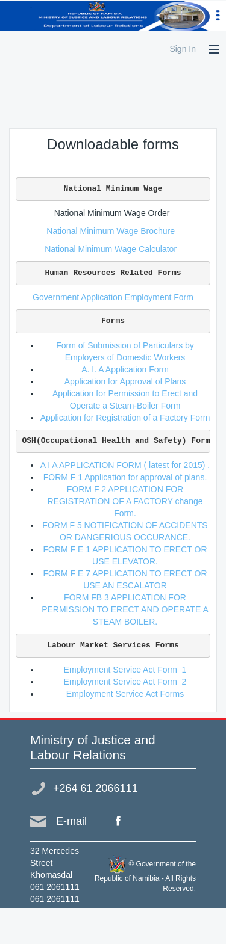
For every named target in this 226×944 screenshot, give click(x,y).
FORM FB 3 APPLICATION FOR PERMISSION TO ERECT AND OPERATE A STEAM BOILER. (125, 609)
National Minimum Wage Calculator (113, 249)
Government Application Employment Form (113, 297)
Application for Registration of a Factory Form (125, 417)
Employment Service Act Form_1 (125, 669)
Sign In (182, 49)
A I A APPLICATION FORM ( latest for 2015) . (125, 465)
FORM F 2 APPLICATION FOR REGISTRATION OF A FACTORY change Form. (124, 501)
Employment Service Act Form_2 (125, 681)
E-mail (71, 821)
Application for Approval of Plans (125, 381)
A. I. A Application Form (125, 369)
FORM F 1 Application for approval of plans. (125, 477)
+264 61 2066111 (95, 788)
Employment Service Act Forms (125, 694)
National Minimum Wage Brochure (112, 231)
